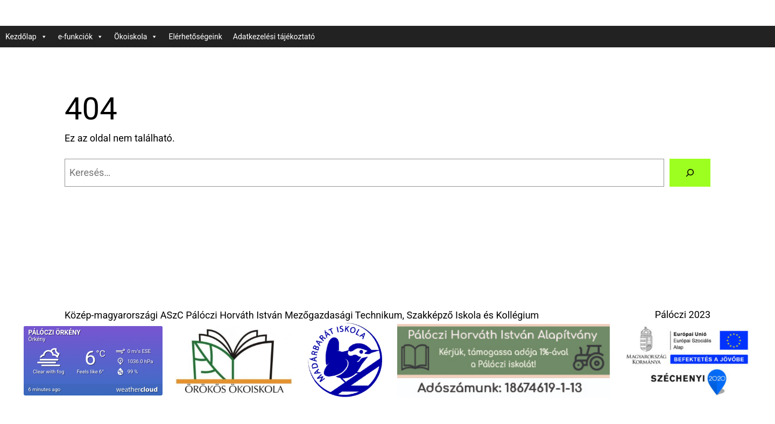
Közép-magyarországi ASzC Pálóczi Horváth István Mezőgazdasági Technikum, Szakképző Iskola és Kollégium (302, 315)
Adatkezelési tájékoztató (274, 36)
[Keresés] (690, 173)
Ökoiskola (136, 36)
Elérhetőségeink (195, 36)
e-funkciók (80, 36)
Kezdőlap (26, 36)
